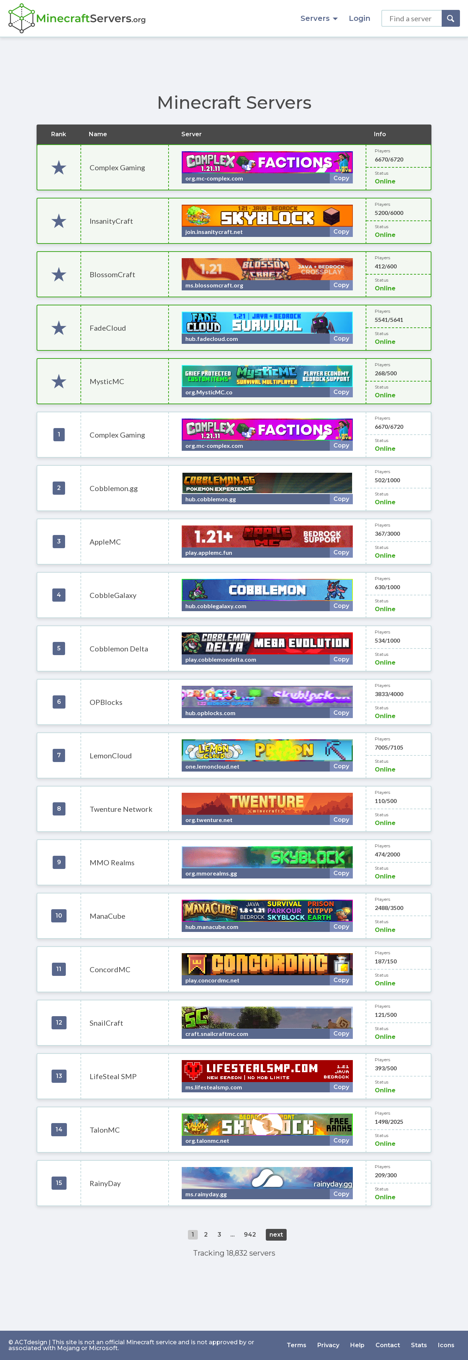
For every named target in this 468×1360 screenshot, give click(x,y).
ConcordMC (110, 969)
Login (359, 18)
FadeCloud (108, 327)
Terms (296, 1345)
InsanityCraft (111, 220)
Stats (419, 1345)
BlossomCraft (112, 274)
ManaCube (107, 915)
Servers (319, 18)
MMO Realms (112, 862)
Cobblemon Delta (119, 648)
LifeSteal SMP (113, 1076)
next (276, 1234)
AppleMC (105, 541)
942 (250, 1234)
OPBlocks (106, 702)
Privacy (328, 1345)
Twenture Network (121, 809)
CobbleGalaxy (113, 595)
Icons (446, 1345)
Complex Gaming (117, 167)
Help (357, 1345)
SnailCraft (106, 1022)
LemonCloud (111, 755)
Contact (387, 1345)
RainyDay (105, 1183)
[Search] (451, 18)
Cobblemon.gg (114, 488)
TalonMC (105, 1129)
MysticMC (107, 381)
